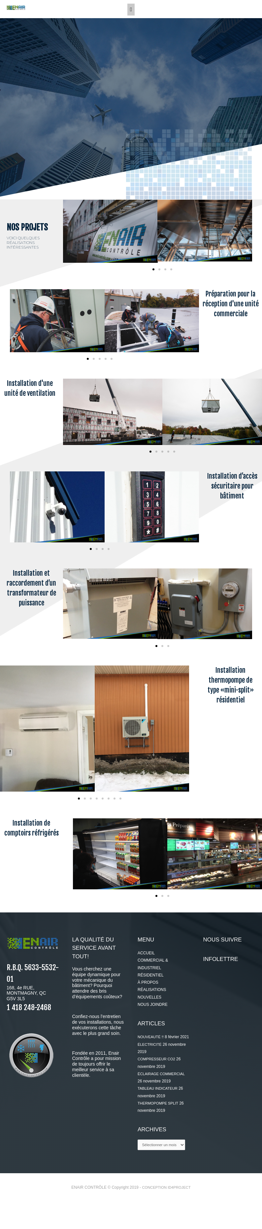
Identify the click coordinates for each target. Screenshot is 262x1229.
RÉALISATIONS (152, 1009)
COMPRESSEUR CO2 (158, 1085)
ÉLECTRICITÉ (150, 1070)
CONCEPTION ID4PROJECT (166, 1214)
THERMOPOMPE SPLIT (159, 1129)
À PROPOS (148, 1001)
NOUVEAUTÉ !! (152, 1056)
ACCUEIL (146, 972)
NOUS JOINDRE (153, 1023)
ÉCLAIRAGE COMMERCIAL (163, 1100)
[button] (153, 288)
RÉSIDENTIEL (151, 994)
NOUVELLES (149, 1016)
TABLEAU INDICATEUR (159, 1114)
